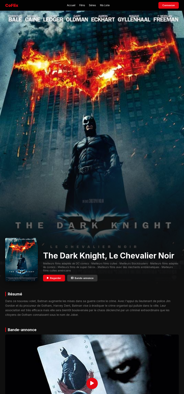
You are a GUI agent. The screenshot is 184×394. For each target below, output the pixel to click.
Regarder (54, 278)
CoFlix (11, 5)
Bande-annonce (82, 278)
